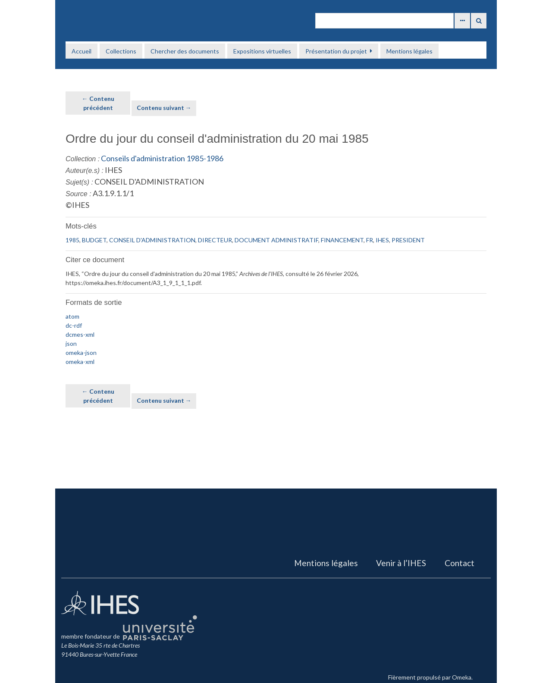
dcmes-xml (80, 334)
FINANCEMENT (342, 240)
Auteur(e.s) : (85, 170)
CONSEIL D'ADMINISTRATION (152, 240)
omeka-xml (80, 361)
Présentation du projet (336, 51)
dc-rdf (74, 325)
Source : (78, 193)
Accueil (81, 51)
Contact (459, 563)
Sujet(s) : (79, 182)
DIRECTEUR (215, 240)
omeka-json (81, 352)
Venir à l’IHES (401, 563)
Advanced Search (462, 20)
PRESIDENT (408, 240)
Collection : (83, 159)
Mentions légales (409, 51)
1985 (72, 240)
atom (72, 316)
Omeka (461, 677)
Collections (121, 51)
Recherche (478, 20)
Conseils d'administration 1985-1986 (162, 158)
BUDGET (94, 240)
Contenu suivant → (164, 107)
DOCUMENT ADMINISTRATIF (276, 240)
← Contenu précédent (98, 103)
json (71, 343)
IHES (382, 240)
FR (369, 240)
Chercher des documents (185, 51)
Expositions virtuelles (262, 51)
